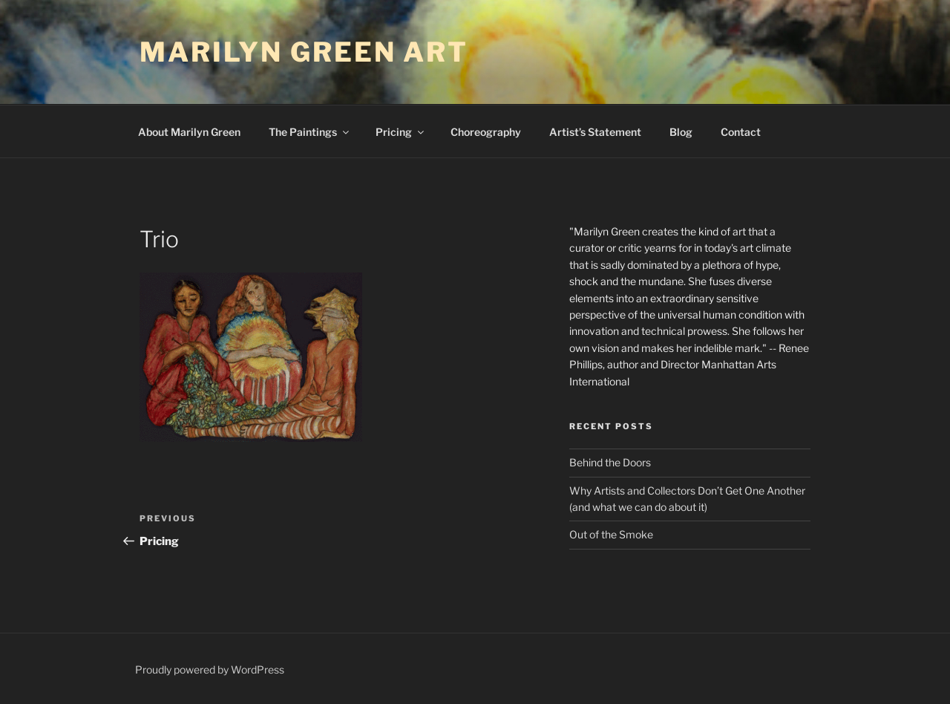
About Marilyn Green (189, 132)
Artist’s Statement (595, 132)
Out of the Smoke (611, 534)
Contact (741, 132)
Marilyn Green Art (304, 52)
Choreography (486, 132)
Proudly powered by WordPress (209, 669)
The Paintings (310, 132)
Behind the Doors (610, 462)
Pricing (401, 132)
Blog (680, 132)
